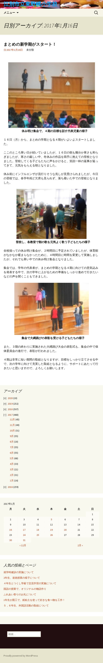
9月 (12, 436)
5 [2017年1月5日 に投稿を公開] (51, 519)
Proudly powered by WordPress (21, 655)
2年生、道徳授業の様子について (22, 577)
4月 (12, 463)
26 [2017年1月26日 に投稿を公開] (51, 535)
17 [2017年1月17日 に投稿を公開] (24, 529)
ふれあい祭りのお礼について (20, 594)
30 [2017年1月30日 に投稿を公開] (10, 540)
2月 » (80, 545)
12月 (12, 419)
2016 (10, 487)
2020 (10, 398)
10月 (12, 430)
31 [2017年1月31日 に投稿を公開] (24, 540)
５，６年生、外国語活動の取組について (26, 605)
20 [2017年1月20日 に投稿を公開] (65, 529)
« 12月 (23, 545)
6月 (12, 452)
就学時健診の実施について (19, 572)
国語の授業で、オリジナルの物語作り (25, 588)
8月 (12, 441)
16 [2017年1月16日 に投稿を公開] (10, 529)
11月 (12, 425)
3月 (12, 469)
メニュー (9, 12)
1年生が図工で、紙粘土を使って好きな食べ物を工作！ (34, 600)
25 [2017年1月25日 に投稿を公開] (38, 535)
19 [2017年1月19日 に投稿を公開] (51, 529)
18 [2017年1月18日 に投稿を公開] (38, 529)
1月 (12, 480)
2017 (10, 414)
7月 (12, 447)
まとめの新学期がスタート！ (30, 44)
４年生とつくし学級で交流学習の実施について (30, 583)
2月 (12, 475)
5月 (12, 458)
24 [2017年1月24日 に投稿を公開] (24, 535)
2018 (10, 409)
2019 (10, 403)
